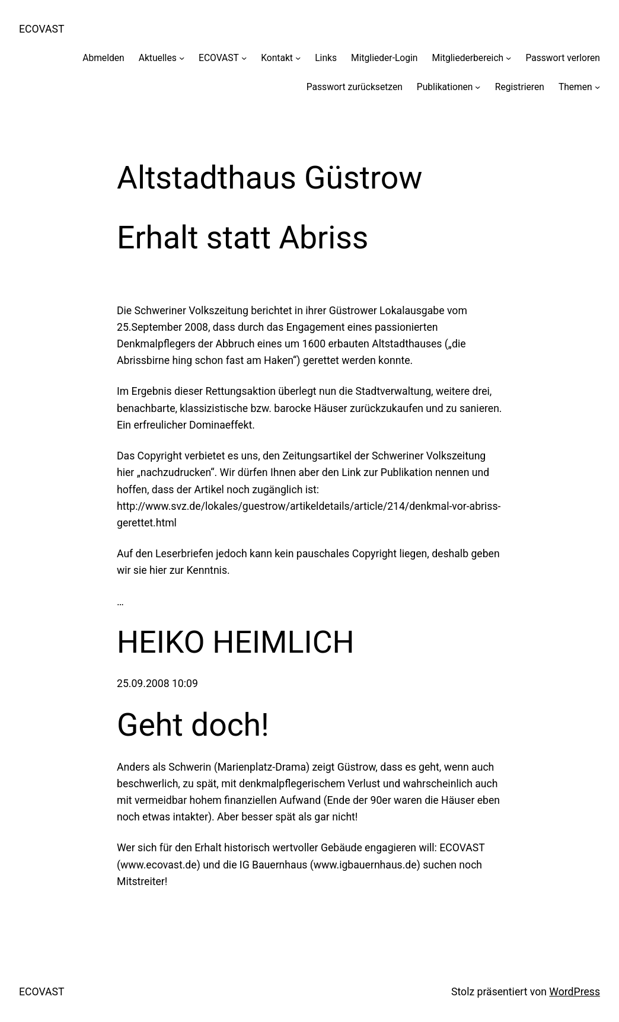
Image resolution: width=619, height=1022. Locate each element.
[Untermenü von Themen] (597, 87)
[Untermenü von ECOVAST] (244, 57)
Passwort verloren (562, 57)
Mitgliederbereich (467, 57)
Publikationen (445, 86)
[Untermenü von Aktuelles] (181, 57)
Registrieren (519, 86)
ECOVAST (41, 29)
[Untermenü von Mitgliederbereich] (508, 57)
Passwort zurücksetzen (355, 86)
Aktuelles (158, 57)
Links (326, 57)
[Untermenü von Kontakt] (298, 57)
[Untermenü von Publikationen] (477, 87)
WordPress (574, 992)
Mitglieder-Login (384, 57)
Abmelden (103, 57)
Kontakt (277, 57)
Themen (575, 86)
